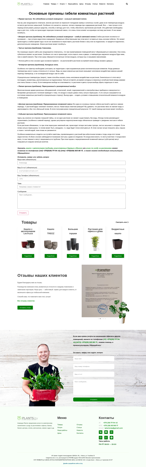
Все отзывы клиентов (26, 301)
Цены (81, 4)
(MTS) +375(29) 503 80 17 (86, 342)
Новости (102, 4)
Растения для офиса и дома (95, 230)
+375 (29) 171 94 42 (110, 423)
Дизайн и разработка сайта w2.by (73, 463)
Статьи (95, 4)
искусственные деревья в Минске (68, 148)
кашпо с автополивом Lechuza (39, 148)
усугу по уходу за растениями (99, 148)
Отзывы (88, 4)
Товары (54, 4)
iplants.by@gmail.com (114, 428)
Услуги (63, 4)
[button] (122, 222)
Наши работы (73, 4)
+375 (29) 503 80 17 (110, 425)
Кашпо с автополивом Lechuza (28, 231)
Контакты (110, 4)
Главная (46, 4)
